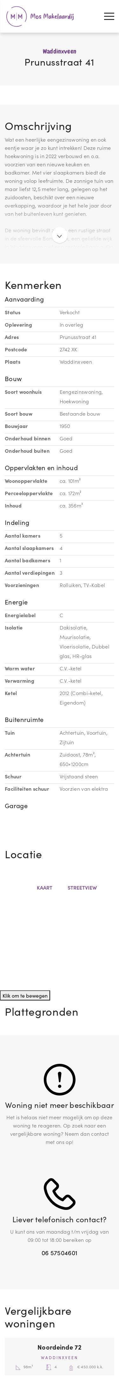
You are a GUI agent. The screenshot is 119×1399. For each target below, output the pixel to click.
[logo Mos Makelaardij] (40, 16)
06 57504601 (59, 1252)
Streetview (81, 887)
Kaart (43, 887)
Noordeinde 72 (59, 1346)
